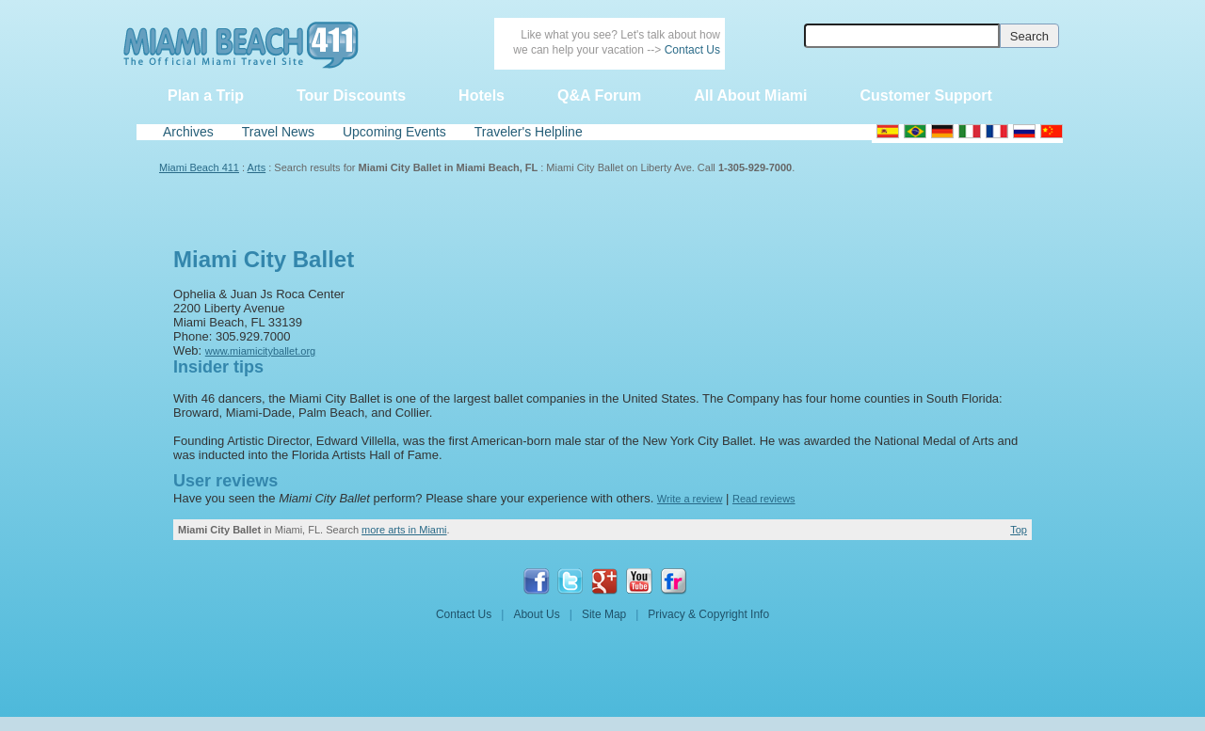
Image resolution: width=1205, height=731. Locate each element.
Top (1018, 529)
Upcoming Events (394, 131)
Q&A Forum (599, 95)
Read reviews (763, 498)
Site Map (604, 614)
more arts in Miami (404, 529)
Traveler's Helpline (528, 131)
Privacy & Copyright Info (708, 614)
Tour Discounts (351, 95)
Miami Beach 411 (199, 167)
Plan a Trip (206, 95)
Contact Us (692, 49)
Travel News (278, 131)
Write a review (689, 498)
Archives (188, 131)
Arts (257, 167)
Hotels (481, 95)
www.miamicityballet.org (260, 351)
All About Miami (750, 95)
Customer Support (925, 95)
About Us (536, 614)
